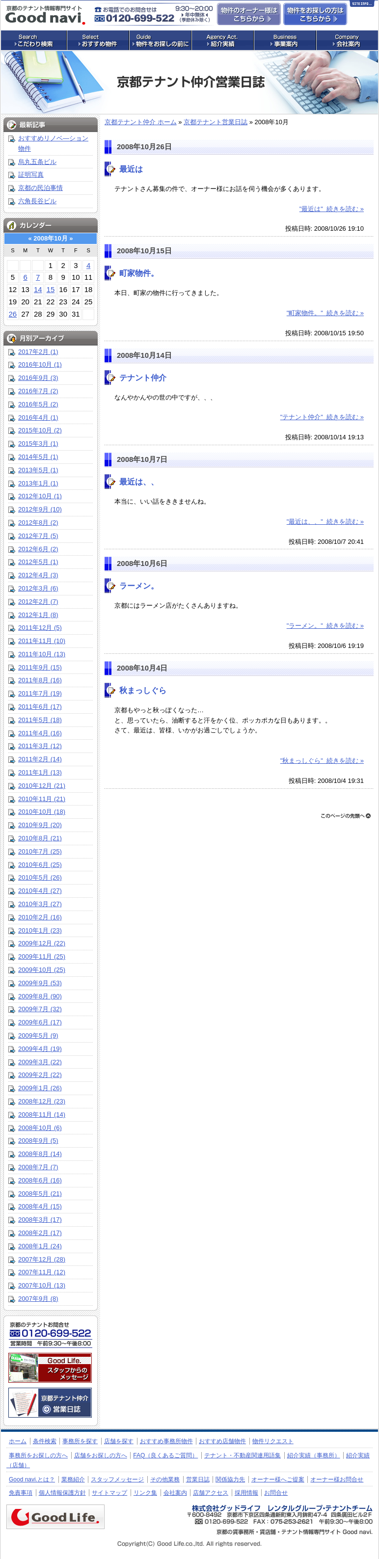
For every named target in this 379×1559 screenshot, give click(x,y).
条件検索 (44, 1441)
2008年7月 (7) (38, 1167)
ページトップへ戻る (346, 816)
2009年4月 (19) (40, 1048)
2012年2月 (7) (38, 601)
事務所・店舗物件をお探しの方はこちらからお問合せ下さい (315, 14)
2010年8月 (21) (40, 838)
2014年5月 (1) (38, 456)
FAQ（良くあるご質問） (165, 1455)
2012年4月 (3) (38, 575)
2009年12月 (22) (41, 943)
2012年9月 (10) (40, 509)
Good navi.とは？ (32, 1479)
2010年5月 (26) (40, 877)
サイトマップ (109, 1492)
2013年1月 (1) (38, 483)
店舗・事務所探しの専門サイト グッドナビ (45, 15)
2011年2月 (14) (40, 759)
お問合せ (276, 1492)
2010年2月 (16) (40, 917)
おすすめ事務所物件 (166, 1441)
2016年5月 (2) (38, 404)
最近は (131, 169)
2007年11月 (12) (41, 1272)
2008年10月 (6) (40, 1127)
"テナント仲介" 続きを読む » (322, 417)
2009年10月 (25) (41, 969)
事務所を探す (80, 1441)
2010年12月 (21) (41, 785)
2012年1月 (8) (38, 614)
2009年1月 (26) (40, 1088)
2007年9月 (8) (38, 1298)
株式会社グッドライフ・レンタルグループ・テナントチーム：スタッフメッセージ (50, 1368)
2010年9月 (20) (40, 825)
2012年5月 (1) (38, 561)
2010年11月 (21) (41, 799)
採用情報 (246, 1492)
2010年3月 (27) (40, 904)
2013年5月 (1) (38, 470)
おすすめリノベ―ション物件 (53, 143)
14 (38, 289)
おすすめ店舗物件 (222, 1441)
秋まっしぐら (142, 690)
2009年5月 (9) (38, 1035)
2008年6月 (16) (40, 1180)
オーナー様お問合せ (336, 1479)
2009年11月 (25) (41, 956)
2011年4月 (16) (40, 733)
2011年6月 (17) (40, 706)
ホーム (18, 1441)
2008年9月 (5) (38, 1140)
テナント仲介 (142, 378)
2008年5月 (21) (40, 1193)
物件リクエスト (273, 1441)
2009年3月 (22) (40, 1062)
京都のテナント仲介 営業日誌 (50, 1403)
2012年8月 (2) (38, 522)
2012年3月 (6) (38, 588)
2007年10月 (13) (41, 1285)
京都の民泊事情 (40, 187)
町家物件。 (139, 273)
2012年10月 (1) (40, 496)
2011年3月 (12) (40, 746)
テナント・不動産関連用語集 (242, 1455)
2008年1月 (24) (40, 1246)
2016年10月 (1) (40, 364)
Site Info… (362, 5)
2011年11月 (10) (41, 641)
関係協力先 (230, 1479)
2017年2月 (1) (38, 351)
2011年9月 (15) (40, 667)
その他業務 (165, 1479)
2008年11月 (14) (41, 1114)
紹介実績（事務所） (313, 1455)
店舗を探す (119, 1441)
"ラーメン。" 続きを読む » (325, 625)
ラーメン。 (139, 586)
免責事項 (20, 1492)
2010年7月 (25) (40, 851)
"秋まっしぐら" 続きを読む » (322, 760)
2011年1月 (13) (40, 772)
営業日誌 (198, 1479)
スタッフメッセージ (117, 1479)
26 (13, 314)
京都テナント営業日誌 (215, 122)
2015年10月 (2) (40, 430)
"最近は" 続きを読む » (331, 209)
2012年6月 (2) (38, 549)
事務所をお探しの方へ (38, 1455)
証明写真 (31, 174)
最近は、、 (139, 482)
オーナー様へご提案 (277, 1479)
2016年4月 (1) (38, 417)
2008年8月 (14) (40, 1153)
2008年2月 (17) (40, 1232)
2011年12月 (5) (40, 627)
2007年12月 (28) (41, 1259)
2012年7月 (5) (38, 535)
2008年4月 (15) (40, 1206)
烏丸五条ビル (37, 161)
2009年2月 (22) (40, 1074)
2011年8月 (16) (40, 680)
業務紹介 (73, 1479)
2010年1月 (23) (40, 930)
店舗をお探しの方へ (100, 1455)
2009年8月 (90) (40, 996)
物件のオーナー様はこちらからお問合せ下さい (249, 14)
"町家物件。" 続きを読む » (325, 313)
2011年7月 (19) (40, 693)
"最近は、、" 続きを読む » (325, 521)
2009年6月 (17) (40, 1022)
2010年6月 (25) (40, 864)
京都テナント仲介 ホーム (141, 122)
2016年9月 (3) (38, 377)
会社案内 (175, 1492)
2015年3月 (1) (38, 443)
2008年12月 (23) (41, 1101)
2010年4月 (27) (40, 890)
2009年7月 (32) (40, 1009)
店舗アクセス (210, 1492)
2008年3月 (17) (40, 1219)
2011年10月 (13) (41, 654)
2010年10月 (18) (41, 811)
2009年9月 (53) (40, 983)
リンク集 (145, 1492)
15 (51, 289)
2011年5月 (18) (40, 720)
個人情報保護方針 (62, 1492)
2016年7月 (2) (38, 391)
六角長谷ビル (37, 201)
